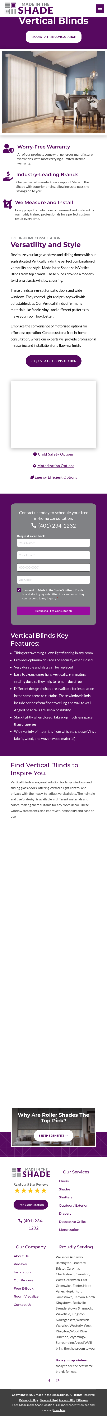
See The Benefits (51, 1135)
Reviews (20, 1264)
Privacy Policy (28, 1400)
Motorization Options (55, 466)
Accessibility (67, 1400)
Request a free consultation (53, 36)
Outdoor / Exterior (73, 1205)
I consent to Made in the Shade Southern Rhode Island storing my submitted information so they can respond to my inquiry (53, 594)
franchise (59, 1410)
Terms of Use (48, 1400)
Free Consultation (31, 1205)
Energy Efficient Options (56, 477)
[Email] (53, 555)
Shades (64, 1189)
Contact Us (23, 1305)
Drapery (65, 1213)
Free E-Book (23, 1288)
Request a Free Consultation (53, 361)
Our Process (23, 1280)
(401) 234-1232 (57, 525)
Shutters (65, 1197)
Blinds (64, 1181)
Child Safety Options (56, 454)
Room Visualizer (27, 1296)
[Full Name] (53, 543)
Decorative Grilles (73, 1222)
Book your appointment (73, 1360)
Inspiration (22, 1272)
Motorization (69, 1230)
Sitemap (82, 1400)
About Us (21, 1256)
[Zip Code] (53, 580)
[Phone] (53, 567)
